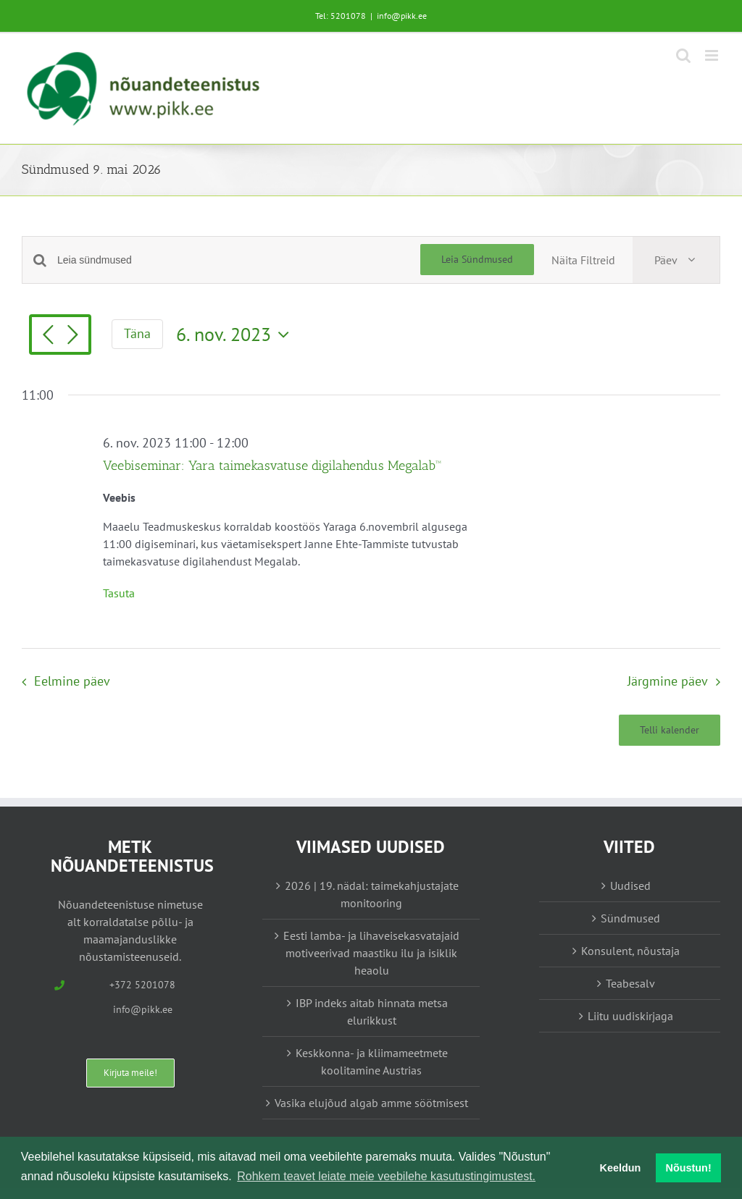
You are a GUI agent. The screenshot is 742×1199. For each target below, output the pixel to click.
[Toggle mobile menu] (712, 55)
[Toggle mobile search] (683, 55)
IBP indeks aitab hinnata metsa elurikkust (372, 1011)
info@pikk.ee (402, 15)
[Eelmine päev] (48, 336)
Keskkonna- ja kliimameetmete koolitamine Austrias (372, 1061)
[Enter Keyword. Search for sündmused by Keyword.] (238, 260)
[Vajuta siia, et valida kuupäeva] (236, 334)
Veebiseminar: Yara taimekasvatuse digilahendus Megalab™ (272, 466)
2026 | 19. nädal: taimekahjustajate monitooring (372, 894)
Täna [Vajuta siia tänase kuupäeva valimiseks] (137, 333)
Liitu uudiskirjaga (630, 1016)
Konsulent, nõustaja (630, 950)
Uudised (630, 885)
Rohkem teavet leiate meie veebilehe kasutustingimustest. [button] (386, 1176)
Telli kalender (669, 730)
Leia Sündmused (477, 259)
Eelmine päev (72, 681)
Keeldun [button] (620, 1168)
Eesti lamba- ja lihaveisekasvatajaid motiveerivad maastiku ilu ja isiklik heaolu (371, 952)
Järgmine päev (668, 681)
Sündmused (630, 918)
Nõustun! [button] (689, 1168)
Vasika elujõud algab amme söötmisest (371, 1102)
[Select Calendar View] (676, 260)
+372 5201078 (142, 984)
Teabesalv (630, 983)
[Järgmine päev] (72, 336)
